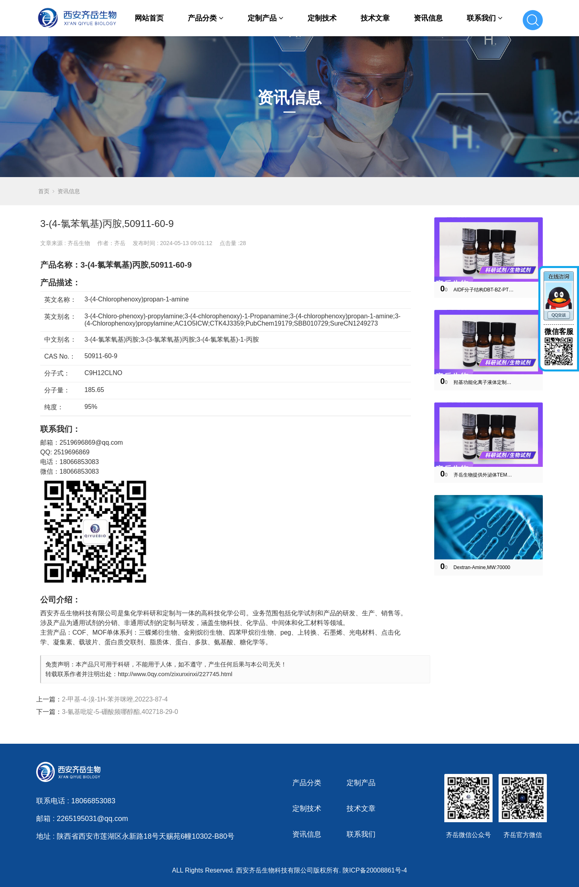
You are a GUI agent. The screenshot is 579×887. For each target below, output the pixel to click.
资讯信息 (428, 18)
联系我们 (485, 18)
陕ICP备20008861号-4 (375, 870)
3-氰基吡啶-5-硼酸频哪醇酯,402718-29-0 (120, 711)
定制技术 (322, 18)
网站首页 (149, 18)
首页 (43, 191)
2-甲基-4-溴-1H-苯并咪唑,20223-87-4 (115, 699)
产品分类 (206, 18)
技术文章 (375, 18)
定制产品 (265, 18)
